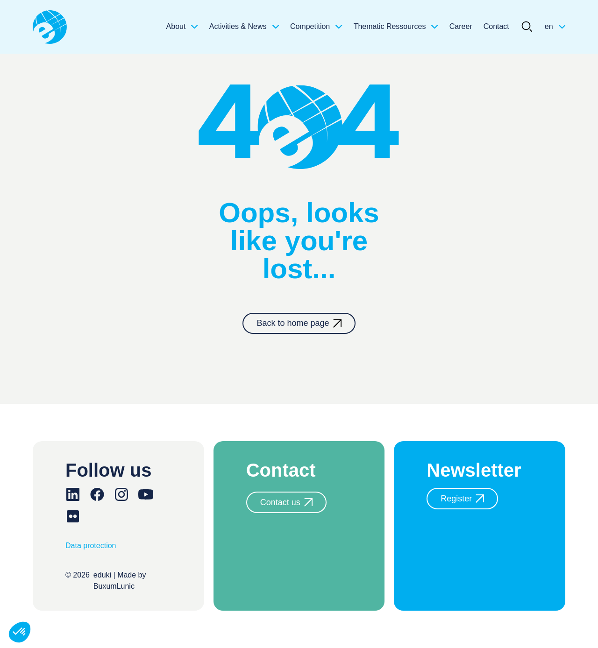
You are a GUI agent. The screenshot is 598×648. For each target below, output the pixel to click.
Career (460, 26)
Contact (496, 26)
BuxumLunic (114, 586)
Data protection (90, 545)
